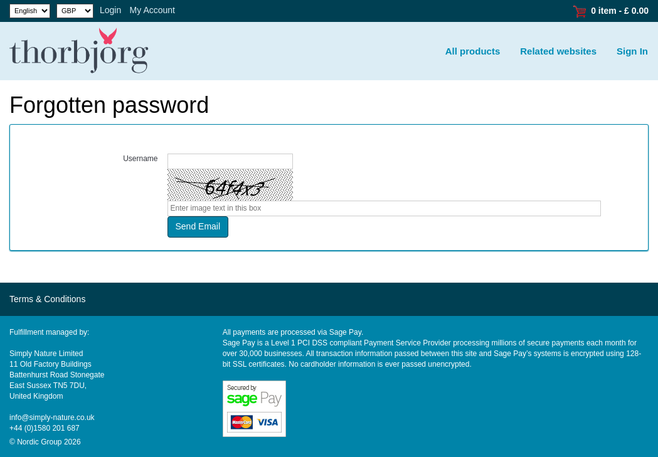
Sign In (632, 51)
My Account (152, 10)
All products (473, 51)
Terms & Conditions (47, 299)
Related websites (558, 51)
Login (110, 10)
